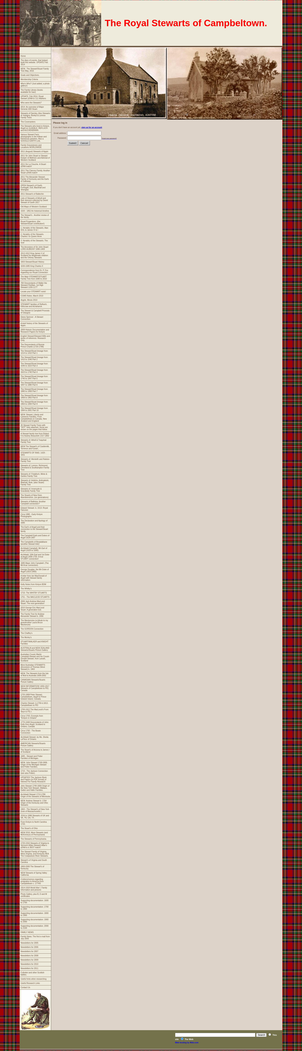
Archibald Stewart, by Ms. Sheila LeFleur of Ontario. (34, 738)
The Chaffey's (26, 633)
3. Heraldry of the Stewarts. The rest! (34, 242)
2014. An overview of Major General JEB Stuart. (32, 108)
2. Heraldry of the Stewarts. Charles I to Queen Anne (32, 235)
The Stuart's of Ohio (29, 828)
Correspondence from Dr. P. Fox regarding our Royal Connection (34, 271)
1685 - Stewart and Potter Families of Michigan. (32, 757)
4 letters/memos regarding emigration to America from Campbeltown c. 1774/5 (32, 881)
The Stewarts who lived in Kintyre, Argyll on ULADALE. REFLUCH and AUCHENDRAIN (35, 128)
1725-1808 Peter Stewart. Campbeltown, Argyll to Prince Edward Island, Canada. (33, 697)
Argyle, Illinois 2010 (29, 300)
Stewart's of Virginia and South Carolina (34, 861)
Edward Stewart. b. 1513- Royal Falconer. (34, 509)
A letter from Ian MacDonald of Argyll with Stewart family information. (34, 578)
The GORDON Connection (32, 629)
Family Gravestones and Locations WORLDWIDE (31, 146)
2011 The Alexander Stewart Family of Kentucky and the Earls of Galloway (35, 179)
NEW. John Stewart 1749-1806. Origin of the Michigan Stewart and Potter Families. (34, 764)
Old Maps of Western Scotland (34, 207)
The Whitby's (26, 589)
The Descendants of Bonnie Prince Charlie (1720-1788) (32, 346)
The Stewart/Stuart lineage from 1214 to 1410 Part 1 (34, 352)
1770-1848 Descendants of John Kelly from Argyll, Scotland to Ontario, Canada (35, 724)
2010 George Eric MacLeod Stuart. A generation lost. (32, 609)
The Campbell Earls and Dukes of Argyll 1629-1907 (35, 536)
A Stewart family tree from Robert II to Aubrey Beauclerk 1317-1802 (35, 435)
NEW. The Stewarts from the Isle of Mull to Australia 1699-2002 (35, 674)
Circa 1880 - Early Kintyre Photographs (32, 515)
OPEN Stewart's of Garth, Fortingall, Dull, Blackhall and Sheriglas (33, 187)
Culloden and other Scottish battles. (32, 974)
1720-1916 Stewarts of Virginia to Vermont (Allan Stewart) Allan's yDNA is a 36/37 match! (35, 845)
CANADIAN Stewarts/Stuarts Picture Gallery (33, 681)
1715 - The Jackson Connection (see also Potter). (34, 772)
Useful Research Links (30, 983)
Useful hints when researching (33, 979)
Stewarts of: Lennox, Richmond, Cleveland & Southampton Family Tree (35, 467)
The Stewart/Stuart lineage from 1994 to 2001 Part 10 (34, 409)
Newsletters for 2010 (29, 964)
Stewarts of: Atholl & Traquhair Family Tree (34, 441)
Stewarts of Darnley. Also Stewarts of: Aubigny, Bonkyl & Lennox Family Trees (35, 115)
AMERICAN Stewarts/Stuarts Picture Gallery (33, 744)
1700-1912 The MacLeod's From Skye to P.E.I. (35, 710)
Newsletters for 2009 (29, 960)
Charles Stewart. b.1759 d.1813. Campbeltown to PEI (34, 704)
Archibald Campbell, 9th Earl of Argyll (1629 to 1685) (34, 549)
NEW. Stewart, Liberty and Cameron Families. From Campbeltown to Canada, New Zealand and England (34, 418)
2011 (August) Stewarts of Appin (34, 151)
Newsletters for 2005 (29, 943)
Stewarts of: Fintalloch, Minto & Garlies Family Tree (34, 475)
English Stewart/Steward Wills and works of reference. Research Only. (35, 338)
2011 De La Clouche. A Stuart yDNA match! (33, 165)
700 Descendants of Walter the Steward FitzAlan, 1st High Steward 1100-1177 (34, 285)
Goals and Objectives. (30, 75)
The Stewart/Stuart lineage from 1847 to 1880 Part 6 (34, 384)
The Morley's (26, 637)
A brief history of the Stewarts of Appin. (34, 324)
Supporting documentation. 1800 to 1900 (35, 914)
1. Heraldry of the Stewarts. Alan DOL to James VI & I (34, 229)
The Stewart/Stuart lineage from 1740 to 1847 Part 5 (34, 377)
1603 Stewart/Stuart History (32, 262)
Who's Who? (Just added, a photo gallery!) (35, 85)
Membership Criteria (29, 79)
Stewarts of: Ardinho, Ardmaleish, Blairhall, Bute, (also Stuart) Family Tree (35, 482)
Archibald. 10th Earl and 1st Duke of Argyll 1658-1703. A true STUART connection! (35, 557)
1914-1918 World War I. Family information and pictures (34, 889)
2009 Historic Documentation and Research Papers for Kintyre (35, 331)
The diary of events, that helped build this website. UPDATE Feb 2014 (34, 62)
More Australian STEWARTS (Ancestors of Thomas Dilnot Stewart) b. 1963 (33, 667)
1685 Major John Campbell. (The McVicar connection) (35, 564)
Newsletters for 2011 (29, 968)
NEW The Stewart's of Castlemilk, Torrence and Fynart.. (35, 447)
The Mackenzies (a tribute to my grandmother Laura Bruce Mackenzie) (34, 622)
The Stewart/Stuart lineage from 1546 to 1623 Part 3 (34, 365)
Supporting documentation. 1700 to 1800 (35, 908)
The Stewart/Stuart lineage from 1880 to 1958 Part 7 (34, 390)
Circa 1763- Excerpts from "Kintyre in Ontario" (32, 717)
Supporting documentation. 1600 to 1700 (35, 901)
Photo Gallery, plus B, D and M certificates (34, 895)
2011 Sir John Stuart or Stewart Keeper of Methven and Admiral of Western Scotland (35, 158)
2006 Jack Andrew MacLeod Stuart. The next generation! (33, 602)
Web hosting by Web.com (186, 1043)
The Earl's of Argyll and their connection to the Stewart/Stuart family (34, 529)
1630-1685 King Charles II (32, 266)
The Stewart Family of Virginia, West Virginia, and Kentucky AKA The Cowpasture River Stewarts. (35, 854)
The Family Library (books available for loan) (32, 91)
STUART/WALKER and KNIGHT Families (34, 643)
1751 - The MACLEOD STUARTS (35, 597)
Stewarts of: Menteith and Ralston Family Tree (35, 460)
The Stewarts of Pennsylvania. (34, 839)
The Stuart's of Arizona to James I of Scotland (35, 751)
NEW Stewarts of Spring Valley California (34, 874)
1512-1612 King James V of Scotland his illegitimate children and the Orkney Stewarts (34, 255)
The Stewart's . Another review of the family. (35, 216)
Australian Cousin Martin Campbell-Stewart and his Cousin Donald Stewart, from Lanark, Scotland (35, 657)
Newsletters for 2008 (29, 956)
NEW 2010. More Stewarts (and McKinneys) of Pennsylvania (34, 834)
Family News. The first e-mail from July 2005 (35, 937)
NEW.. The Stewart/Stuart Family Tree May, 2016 (35, 70)
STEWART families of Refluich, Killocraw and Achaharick (34, 305)
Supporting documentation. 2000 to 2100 (35, 927)
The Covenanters (28, 122)
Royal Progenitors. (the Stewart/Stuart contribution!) (32, 222)
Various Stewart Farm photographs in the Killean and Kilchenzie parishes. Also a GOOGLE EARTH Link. (34, 137)
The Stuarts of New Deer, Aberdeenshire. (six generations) (35, 496)
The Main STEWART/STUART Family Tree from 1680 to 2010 (34, 278)
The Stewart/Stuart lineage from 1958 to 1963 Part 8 (34, 396)
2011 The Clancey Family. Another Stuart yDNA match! (35, 172)
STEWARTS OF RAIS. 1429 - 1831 (33, 454)
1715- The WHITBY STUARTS (34, 593)
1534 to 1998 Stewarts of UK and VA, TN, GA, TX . (35, 817)
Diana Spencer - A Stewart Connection (32, 318)
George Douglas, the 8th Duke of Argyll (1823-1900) (35, 570)
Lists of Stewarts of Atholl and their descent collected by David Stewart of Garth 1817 (34, 200)
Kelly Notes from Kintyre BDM (33, 584)
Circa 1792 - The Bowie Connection (31, 732)
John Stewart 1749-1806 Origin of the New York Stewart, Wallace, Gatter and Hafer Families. (35, 788)
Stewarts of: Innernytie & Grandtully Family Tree (31, 490)
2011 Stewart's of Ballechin (32, 194)
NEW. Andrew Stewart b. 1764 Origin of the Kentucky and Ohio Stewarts (34, 803)
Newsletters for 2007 (29, 951)
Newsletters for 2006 (29, 947)
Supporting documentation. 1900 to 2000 (35, 920)
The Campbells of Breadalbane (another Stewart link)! (34, 543)
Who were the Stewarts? (31, 103)
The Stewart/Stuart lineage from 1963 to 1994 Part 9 (34, 403)
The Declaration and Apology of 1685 (34, 522)
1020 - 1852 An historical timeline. (35, 211)
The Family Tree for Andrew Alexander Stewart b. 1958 (32, 615)
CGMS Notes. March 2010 (32, 296)
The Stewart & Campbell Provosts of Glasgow (35, 312)
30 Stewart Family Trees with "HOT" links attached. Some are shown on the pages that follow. (34, 427)
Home (23, 56)
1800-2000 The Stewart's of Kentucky (32, 867)
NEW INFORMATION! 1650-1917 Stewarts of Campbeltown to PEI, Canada (35, 688)
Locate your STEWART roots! (33, 291)
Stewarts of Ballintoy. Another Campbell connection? (33, 503)
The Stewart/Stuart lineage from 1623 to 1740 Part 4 (34, 371)
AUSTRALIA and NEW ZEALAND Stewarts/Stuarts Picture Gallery (35, 649)
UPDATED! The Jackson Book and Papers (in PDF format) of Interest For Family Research (34, 779)
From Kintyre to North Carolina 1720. (34, 823)
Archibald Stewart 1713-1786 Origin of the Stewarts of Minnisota (35, 795)
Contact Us (25, 987)
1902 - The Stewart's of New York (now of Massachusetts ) (35, 810)
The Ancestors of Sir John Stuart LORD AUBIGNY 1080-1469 (34, 248)
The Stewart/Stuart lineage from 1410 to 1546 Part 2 (34, 358)
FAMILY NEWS (27, 932)
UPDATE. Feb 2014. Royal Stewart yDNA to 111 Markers (33, 97)
